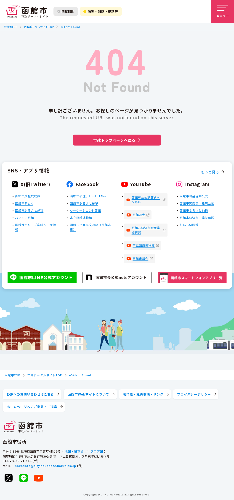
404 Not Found (70, 27)
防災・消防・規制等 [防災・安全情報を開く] (100, 11)
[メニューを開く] (222, 11)
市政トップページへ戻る (117, 140)
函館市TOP (10, 27)
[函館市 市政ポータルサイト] (27, 11)
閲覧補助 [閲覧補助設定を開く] (65, 11)
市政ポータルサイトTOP (39, 27)
